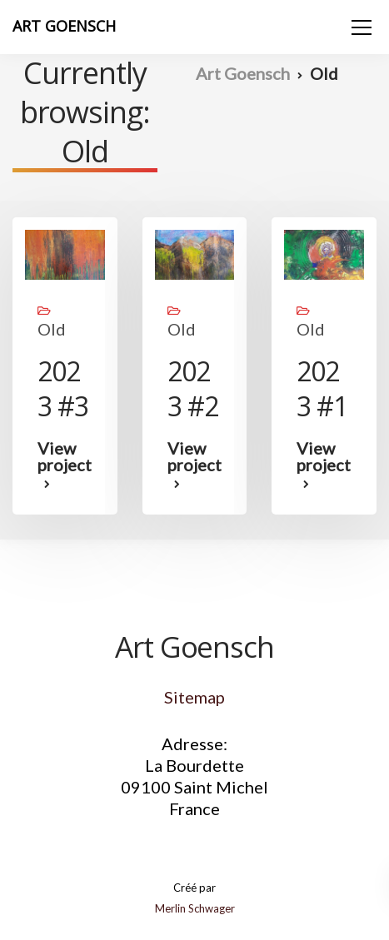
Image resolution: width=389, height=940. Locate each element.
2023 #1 (322, 388)
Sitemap (194, 697)
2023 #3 (62, 388)
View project (64, 457)
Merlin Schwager (195, 908)
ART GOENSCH (64, 26)
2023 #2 (192, 388)
